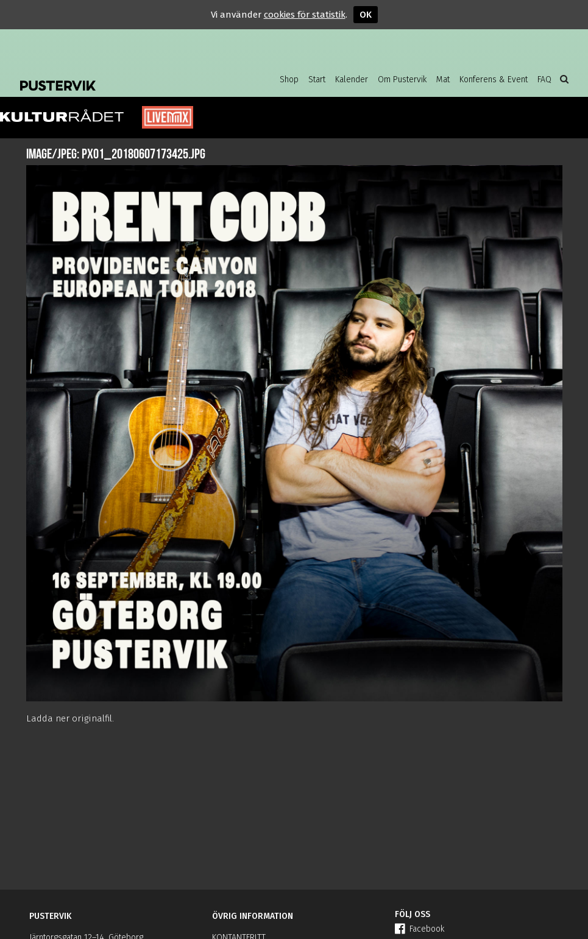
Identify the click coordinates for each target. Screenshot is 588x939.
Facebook (419, 929)
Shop (289, 79)
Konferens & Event (493, 79)
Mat (443, 79)
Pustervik (117, 76)
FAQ (544, 79)
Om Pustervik (402, 79)
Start (316, 79)
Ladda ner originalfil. (70, 718)
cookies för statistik (304, 14)
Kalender (351, 79)
